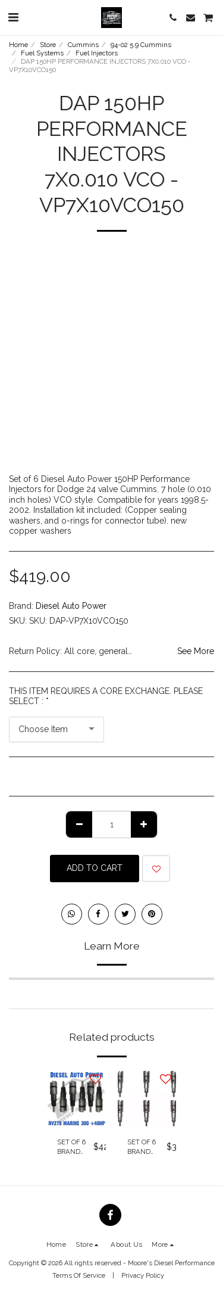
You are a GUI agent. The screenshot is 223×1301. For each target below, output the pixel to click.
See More (195, 651)
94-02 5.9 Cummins (141, 45)
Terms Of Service (78, 1275)
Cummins (83, 45)
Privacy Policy (142, 1275)
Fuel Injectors (97, 53)
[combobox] (56, 729)
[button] (13, 17)
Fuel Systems (42, 53)
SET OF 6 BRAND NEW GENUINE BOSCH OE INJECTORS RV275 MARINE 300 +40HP (75, 1147)
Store (48, 45)
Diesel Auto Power (71, 606)
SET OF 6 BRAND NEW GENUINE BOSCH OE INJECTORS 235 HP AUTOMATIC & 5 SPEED (147, 1147)
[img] (77, 1098)
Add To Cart (95, 868)
